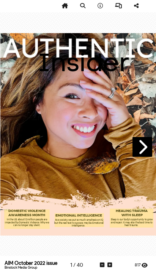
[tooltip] (65, 6)
